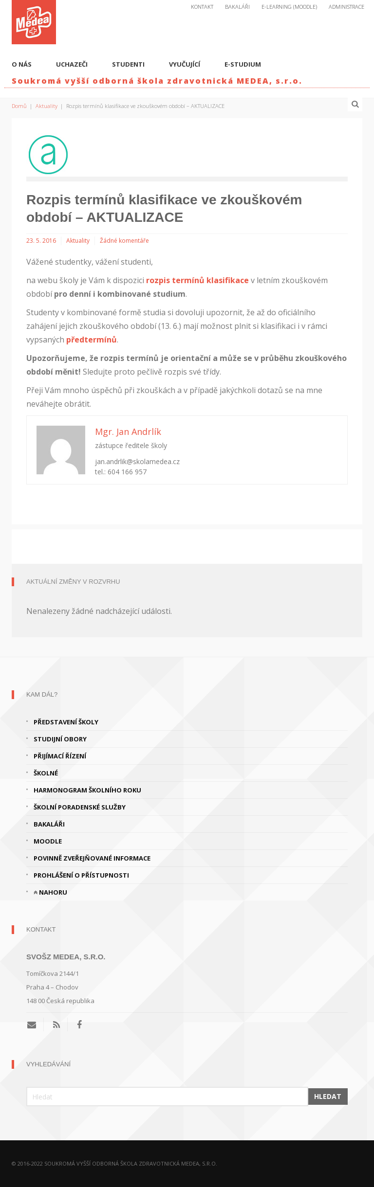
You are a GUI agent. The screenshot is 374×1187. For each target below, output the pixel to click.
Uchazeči (72, 64)
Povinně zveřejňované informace (92, 858)
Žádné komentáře (124, 240)
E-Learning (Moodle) (289, 6)
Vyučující (184, 64)
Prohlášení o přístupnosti (81, 875)
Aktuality (46, 105)
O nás (22, 64)
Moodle (48, 841)
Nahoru (50, 892)
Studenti (128, 64)
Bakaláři (237, 6)
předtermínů (91, 339)
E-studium (242, 64)
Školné (46, 773)
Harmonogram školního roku (87, 790)
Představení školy (66, 722)
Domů (19, 105)
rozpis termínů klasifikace (197, 280)
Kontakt (202, 6)
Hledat (327, 1096)
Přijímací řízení (60, 756)
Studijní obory (60, 739)
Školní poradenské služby (80, 807)
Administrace (346, 6)
